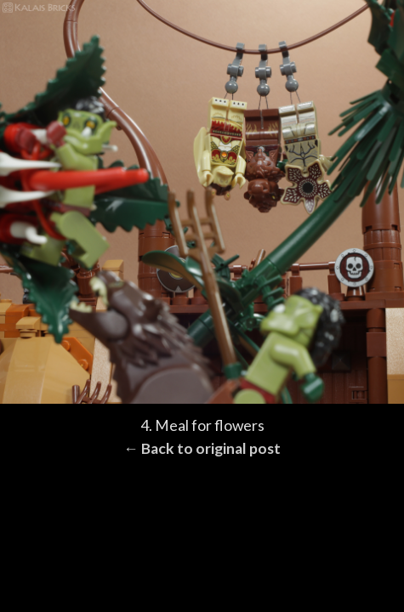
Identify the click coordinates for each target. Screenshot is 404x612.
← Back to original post (202, 448)
